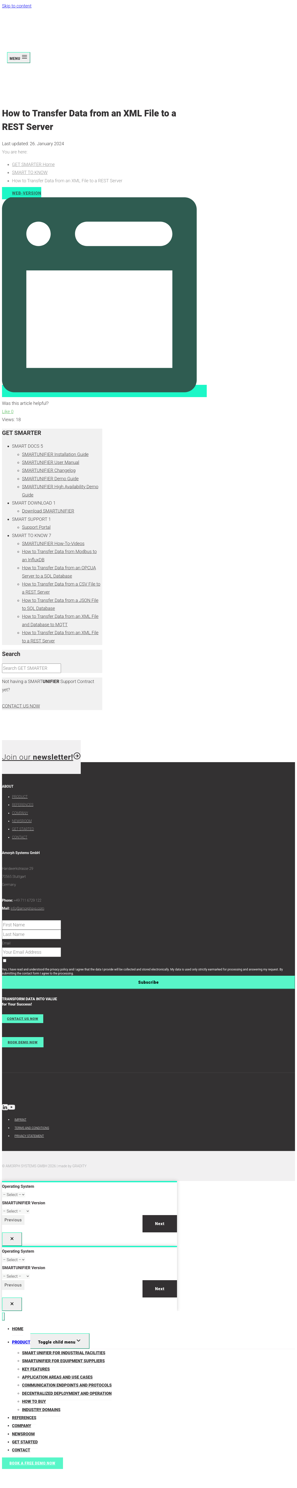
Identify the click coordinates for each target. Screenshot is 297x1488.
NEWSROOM (22, 821)
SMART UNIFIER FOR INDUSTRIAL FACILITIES (63, 1353)
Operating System (18, 1186)
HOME (17, 1329)
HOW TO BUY (34, 1401)
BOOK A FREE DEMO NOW (33, 1463)
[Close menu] (3, 1316)
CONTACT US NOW (21, 706)
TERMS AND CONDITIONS (31, 1128)
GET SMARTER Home (33, 164)
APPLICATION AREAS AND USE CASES (57, 1377)
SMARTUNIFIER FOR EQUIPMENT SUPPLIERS (63, 1361)
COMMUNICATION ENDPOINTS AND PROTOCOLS (67, 1385)
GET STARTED (23, 829)
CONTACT (19, 837)
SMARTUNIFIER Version (23, 1203)
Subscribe (148, 982)
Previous (13, 1220)
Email (6, 943)
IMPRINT (20, 1119)
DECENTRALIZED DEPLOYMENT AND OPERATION (67, 1393)
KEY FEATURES (36, 1369)
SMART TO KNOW (30, 172)
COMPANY (20, 813)
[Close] (12, 1239)
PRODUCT (20, 797)
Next (159, 1223)
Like (8, 411)
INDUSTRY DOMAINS (41, 1409)
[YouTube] (11, 1108)
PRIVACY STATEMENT (29, 1136)
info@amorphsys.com (27, 908)
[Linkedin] (5, 1108)
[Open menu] (18, 57)
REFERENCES (22, 805)
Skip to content (17, 6)
